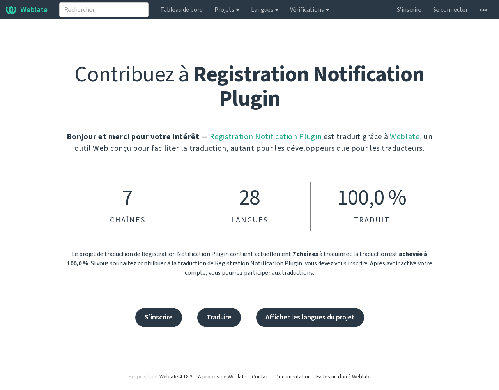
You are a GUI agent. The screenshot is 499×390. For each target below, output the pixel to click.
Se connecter (450, 9)
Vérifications (309, 9)
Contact (261, 377)
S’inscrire (409, 9)
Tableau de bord (181, 9)
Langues (264, 9)
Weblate (27, 9)
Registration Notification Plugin (266, 136)
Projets (226, 9)
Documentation (293, 377)
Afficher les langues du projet (310, 317)
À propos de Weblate (222, 377)
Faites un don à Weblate (343, 377)
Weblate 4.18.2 (176, 377)
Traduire (219, 317)
